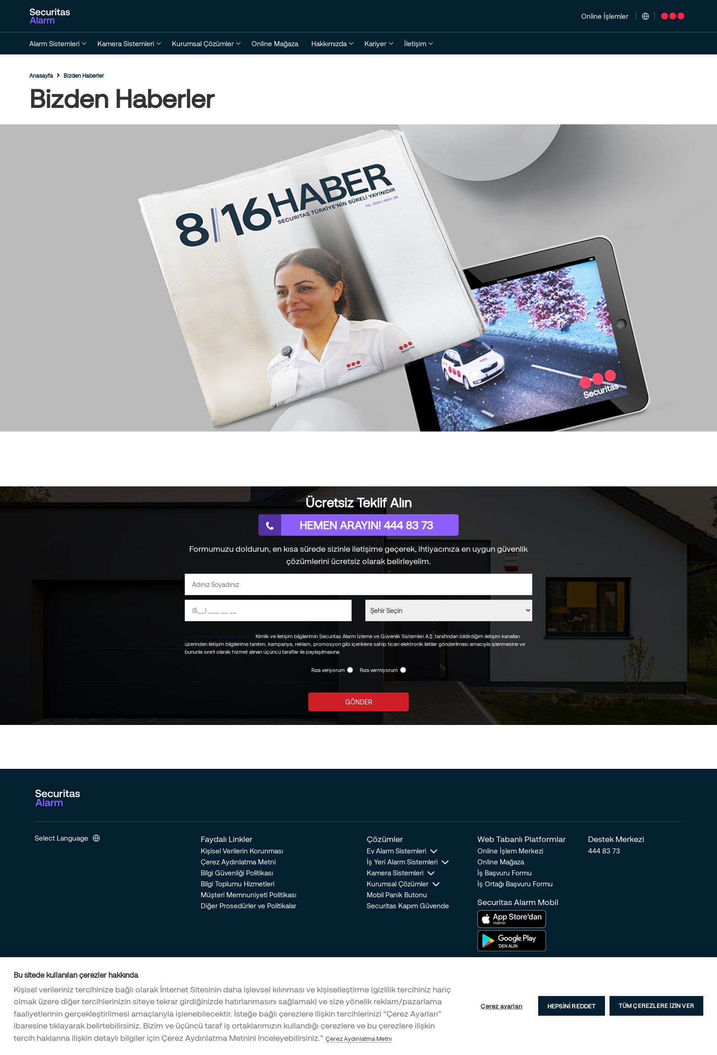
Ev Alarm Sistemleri (396, 851)
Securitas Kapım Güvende (408, 905)
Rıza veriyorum (328, 670)
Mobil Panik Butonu (397, 894)
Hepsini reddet (571, 1006)
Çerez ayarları (501, 1006)
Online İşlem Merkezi (510, 851)
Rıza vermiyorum (379, 670)
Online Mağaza (500, 862)
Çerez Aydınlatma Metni (238, 862)
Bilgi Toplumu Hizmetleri (237, 883)
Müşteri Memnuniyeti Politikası (248, 894)
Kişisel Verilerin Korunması (242, 851)
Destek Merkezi (616, 839)
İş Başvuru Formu (504, 873)
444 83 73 (604, 851)
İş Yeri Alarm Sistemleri (402, 862)
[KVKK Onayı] (350, 670)
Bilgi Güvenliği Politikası (237, 873)
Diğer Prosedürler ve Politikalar (248, 905)
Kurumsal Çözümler (397, 883)
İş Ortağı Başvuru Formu (515, 883)
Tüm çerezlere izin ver (656, 1005)
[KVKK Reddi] (403, 670)
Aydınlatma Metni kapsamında (219, 636)
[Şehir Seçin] (448, 610)
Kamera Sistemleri (395, 873)
